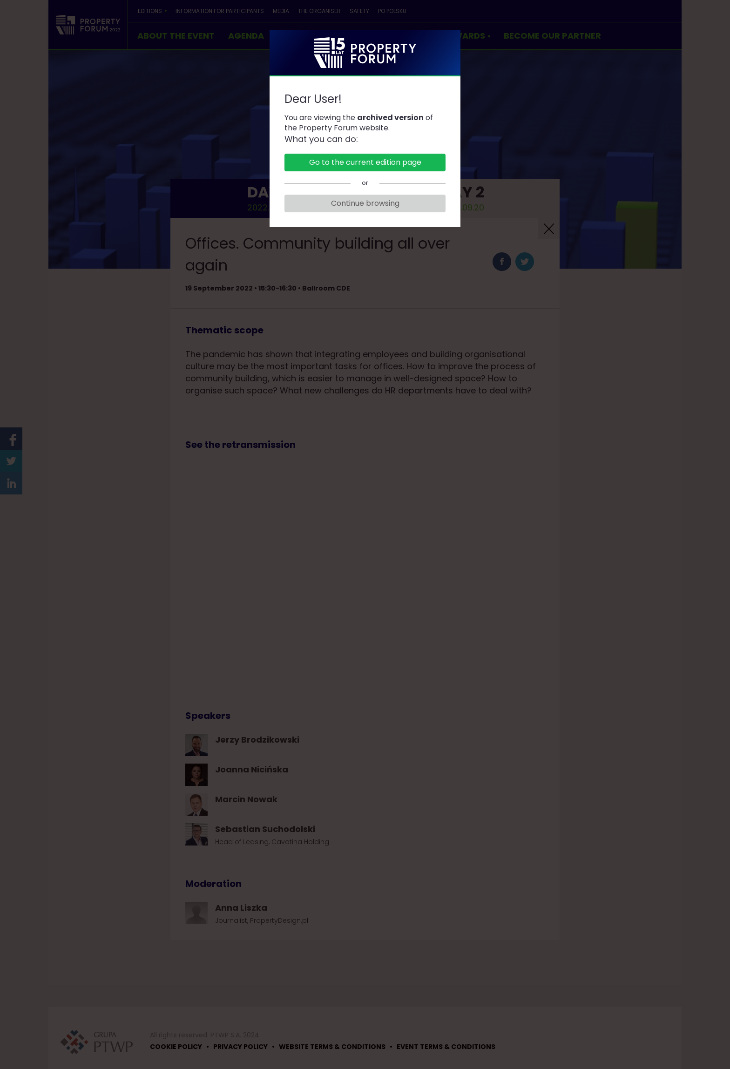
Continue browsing (365, 203)
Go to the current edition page (365, 162)
